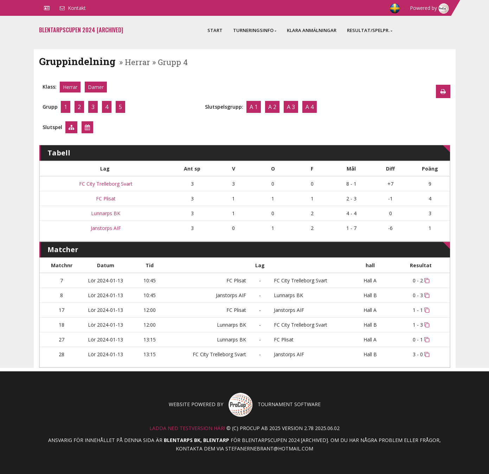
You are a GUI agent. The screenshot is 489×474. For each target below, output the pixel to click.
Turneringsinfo (254, 30)
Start (215, 30)
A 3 (291, 107)
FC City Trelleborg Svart (105, 183)
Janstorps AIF (105, 228)
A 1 (254, 107)
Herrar (70, 87)
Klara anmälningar (311, 30)
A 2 (272, 107)
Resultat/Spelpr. (369, 30)
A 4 (309, 107)
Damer (96, 87)
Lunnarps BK (105, 213)
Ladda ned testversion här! (187, 428)
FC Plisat (105, 198)
